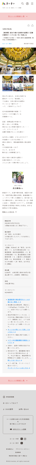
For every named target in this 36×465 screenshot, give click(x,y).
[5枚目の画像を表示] (18, 87)
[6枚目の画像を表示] (29, 87)
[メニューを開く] (32, 3)
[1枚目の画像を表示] (7, 79)
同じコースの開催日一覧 (18, 16)
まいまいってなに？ (10, 403)
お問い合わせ (24, 409)
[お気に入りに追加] (28, 25)
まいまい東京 (10, 8)
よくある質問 (8, 409)
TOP (3, 8)
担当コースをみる (9, 212)
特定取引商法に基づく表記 (17, 456)
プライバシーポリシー (23, 449)
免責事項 (18, 452)
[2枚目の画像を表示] (18, 79)
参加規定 (9, 449)
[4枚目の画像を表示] (7, 87)
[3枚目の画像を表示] (29, 79)
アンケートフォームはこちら (18, 368)
